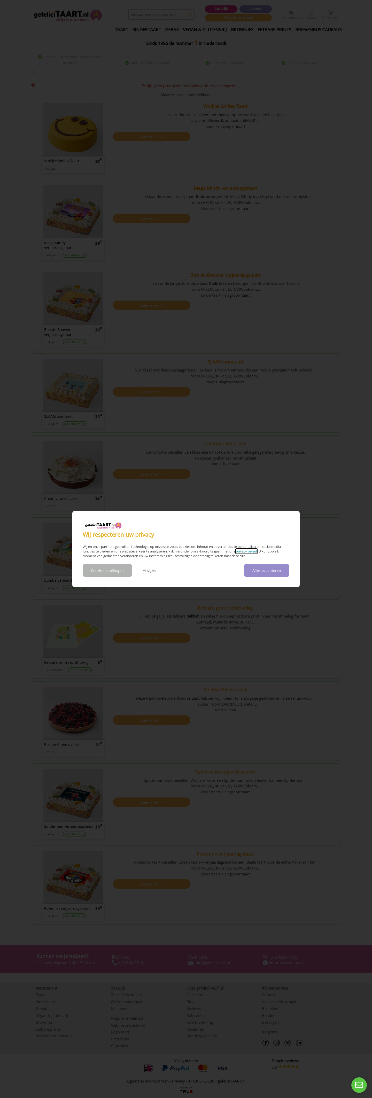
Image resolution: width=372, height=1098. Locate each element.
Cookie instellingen (107, 570)
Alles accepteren (266, 570)
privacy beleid (246, 551)
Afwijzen (150, 570)
